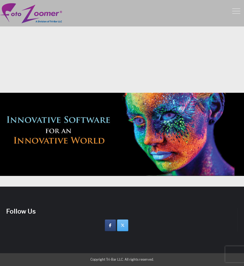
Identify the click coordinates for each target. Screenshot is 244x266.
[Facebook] (110, 225)
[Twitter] (122, 225)
